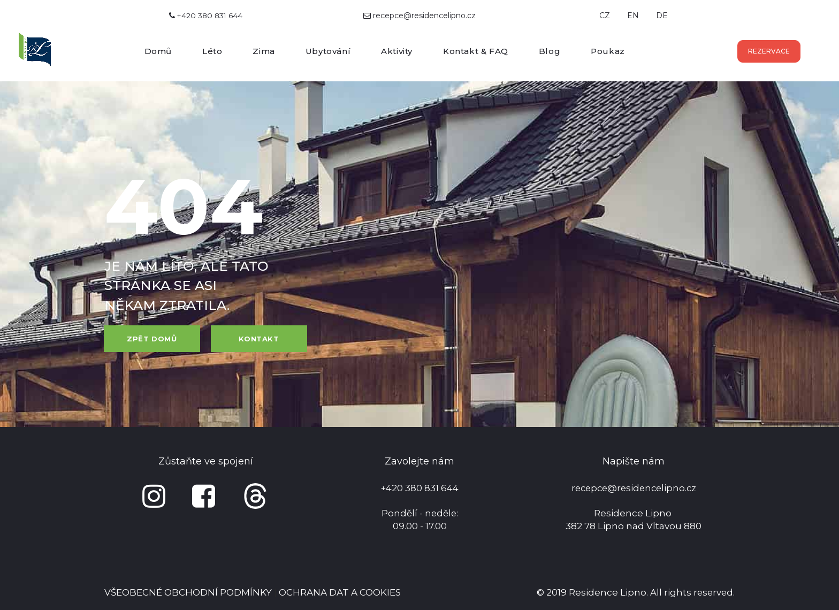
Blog (549, 51)
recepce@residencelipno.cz (424, 15)
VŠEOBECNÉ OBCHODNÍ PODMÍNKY (188, 592)
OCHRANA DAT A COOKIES (340, 592)
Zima (263, 51)
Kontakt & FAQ (475, 51)
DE (662, 15)
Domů (158, 51)
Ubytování (328, 51)
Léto (212, 51)
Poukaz (608, 51)
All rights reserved (691, 592)
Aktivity (397, 51)
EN (633, 15)
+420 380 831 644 (205, 15)
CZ (604, 15)
